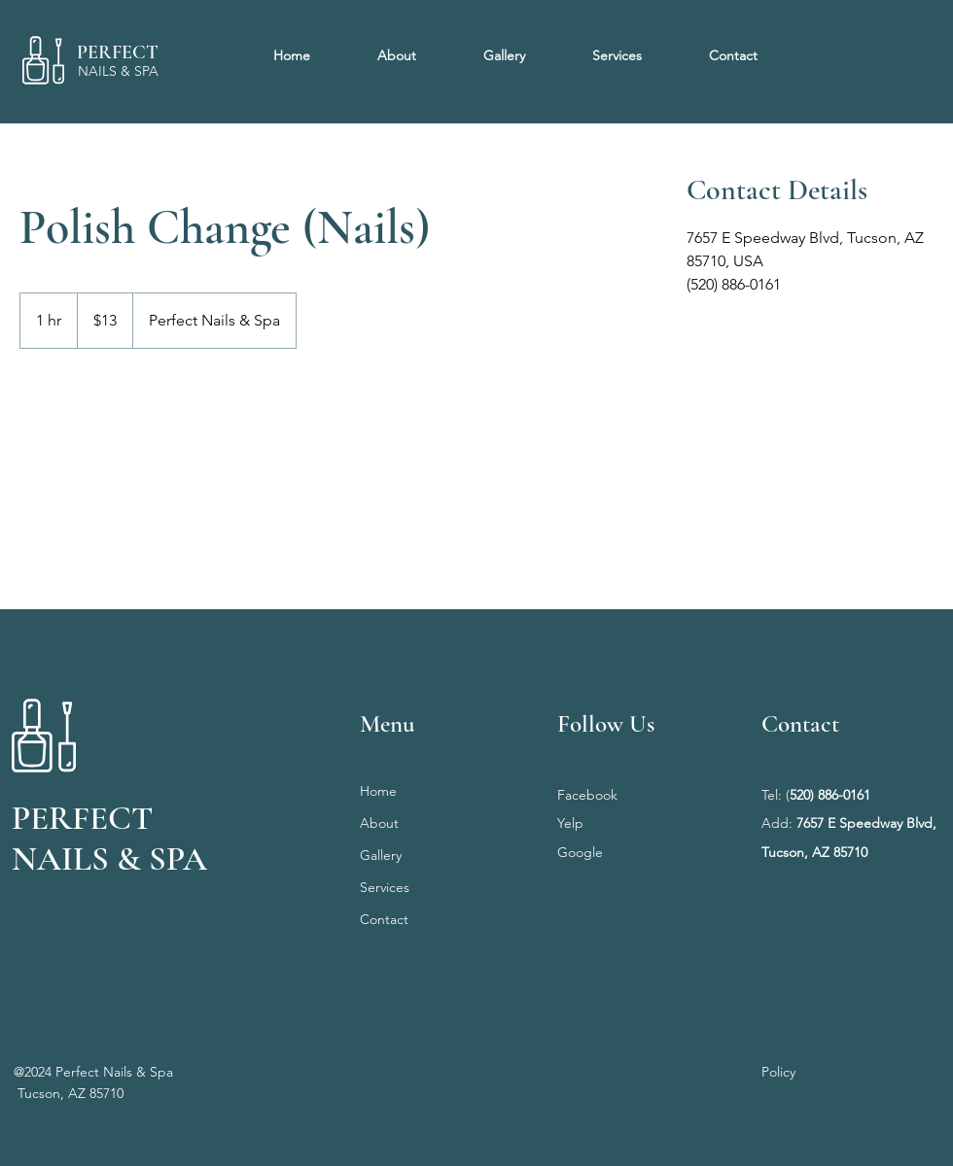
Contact (384, 919)
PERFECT (118, 52)
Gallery (381, 855)
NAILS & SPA (118, 71)
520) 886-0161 (830, 795)
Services (384, 887)
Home (378, 791)
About (379, 823)
